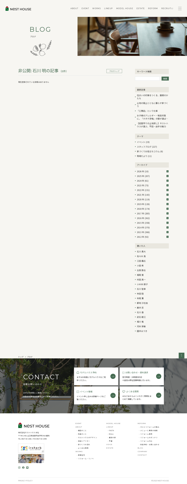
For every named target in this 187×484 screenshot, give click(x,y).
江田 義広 (141, 260)
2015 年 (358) (153, 222)
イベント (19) (143, 142)
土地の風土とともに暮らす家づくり (152, 104)
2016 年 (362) (153, 218)
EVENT (85, 8)
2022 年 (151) (153, 190)
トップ (21, 357)
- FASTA (111, 430)
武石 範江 (141, 317)
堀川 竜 (140, 321)
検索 (165, 78)
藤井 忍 (140, 307)
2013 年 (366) (153, 232)
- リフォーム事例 (145, 434)
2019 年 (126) (153, 204)
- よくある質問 (82, 448)
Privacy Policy (25, 481)
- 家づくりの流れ (83, 444)
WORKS (96, 8)
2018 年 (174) (153, 208)
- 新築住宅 (81, 455)
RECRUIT (166, 8)
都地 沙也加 (142, 302)
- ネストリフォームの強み (149, 427)
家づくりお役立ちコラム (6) (150, 151)
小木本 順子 (142, 284)
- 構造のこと (82, 430)
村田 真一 (141, 279)
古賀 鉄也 (141, 270)
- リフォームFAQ (145, 441)
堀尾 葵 (140, 274)
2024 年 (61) (153, 180)
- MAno (111, 434)
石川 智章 (141, 288)
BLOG (140, 448)
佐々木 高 (141, 256)
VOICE (109, 444)
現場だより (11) (144, 156)
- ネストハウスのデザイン (87, 437)
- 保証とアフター (83, 441)
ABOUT (74, 8)
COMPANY (142, 451)
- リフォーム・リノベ (85, 458)
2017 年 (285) (153, 213)
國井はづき (142, 331)
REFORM (153, 8)
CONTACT (142, 455)
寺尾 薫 (140, 298)
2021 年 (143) (153, 194)
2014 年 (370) (153, 227)
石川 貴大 (141, 251)
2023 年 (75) (153, 185)
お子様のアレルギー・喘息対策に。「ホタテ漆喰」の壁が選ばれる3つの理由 (152, 117)
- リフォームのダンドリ (148, 437)
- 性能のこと (82, 434)
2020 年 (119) (153, 199)
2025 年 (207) (153, 176)
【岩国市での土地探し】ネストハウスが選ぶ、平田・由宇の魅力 (152, 125)
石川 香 (140, 312)
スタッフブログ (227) (147, 146)
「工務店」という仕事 (147, 110)
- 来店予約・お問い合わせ (149, 444)
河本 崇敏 (141, 326)
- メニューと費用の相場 (148, 430)
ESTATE (140, 8)
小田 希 (140, 265)
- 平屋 (110, 441)
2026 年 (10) (153, 171)
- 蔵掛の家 (112, 437)
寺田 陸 (140, 293)
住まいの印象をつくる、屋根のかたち (152, 97)
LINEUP (108, 8)
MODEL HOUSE (124, 8)
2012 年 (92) (153, 236)
